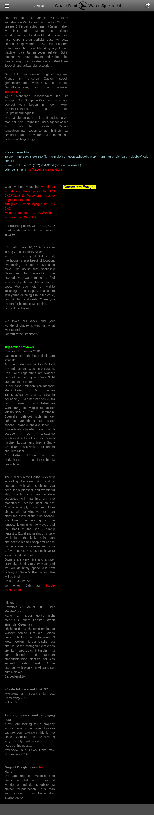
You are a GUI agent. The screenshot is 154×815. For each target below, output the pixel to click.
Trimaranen (12, 91)
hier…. (43, 767)
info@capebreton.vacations (44, 169)
